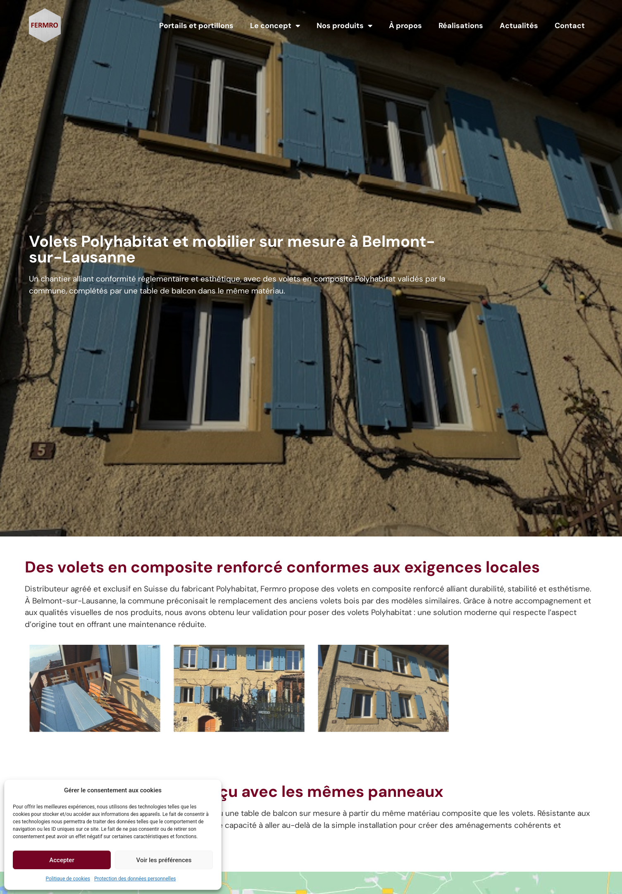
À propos (405, 26)
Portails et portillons (196, 26)
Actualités (519, 26)
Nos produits (344, 25)
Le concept (275, 25)
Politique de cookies (68, 879)
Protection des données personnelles (135, 879)
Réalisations (460, 26)
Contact (570, 26)
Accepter (61, 860)
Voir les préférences (164, 860)
